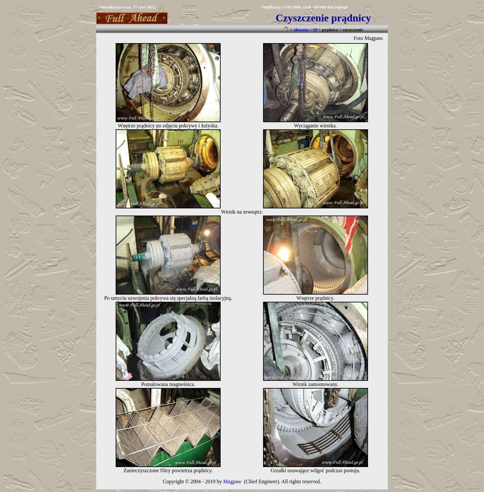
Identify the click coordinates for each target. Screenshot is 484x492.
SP (315, 29)
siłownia (301, 29)
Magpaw (232, 481)
